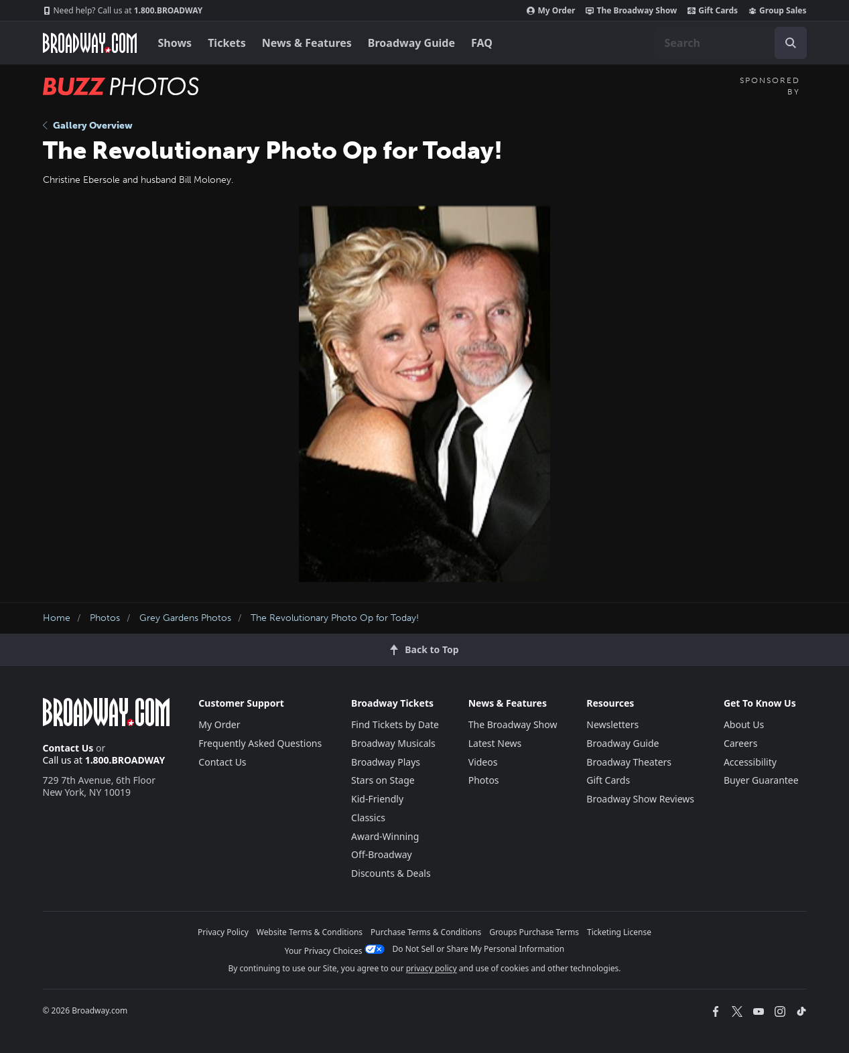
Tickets (227, 43)
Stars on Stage (383, 780)
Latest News (495, 743)
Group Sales (777, 10)
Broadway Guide (411, 43)
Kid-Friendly (377, 798)
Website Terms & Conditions (310, 932)
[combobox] (730, 43)
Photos (105, 618)
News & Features (307, 43)
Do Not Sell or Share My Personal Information (479, 949)
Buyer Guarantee (761, 780)
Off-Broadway (381, 854)
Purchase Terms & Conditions (426, 932)
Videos (483, 762)
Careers (740, 743)
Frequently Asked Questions (260, 743)
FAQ (482, 43)
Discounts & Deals (391, 873)
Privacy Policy (223, 932)
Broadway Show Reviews (640, 798)
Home (56, 618)
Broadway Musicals (393, 743)
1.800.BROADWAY (123, 10)
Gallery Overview (88, 125)
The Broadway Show (631, 10)
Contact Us (68, 748)
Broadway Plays (385, 762)
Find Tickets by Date (395, 724)
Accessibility (750, 762)
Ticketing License (619, 932)
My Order (551, 10)
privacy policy (431, 968)
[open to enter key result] (791, 43)
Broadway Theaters (628, 762)
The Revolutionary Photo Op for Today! (335, 618)
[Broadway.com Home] (90, 43)
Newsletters (612, 724)
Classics (368, 817)
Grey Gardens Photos (185, 618)
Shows (175, 43)
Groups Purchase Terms (534, 932)
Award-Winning (385, 836)
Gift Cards (713, 10)
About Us (744, 724)
